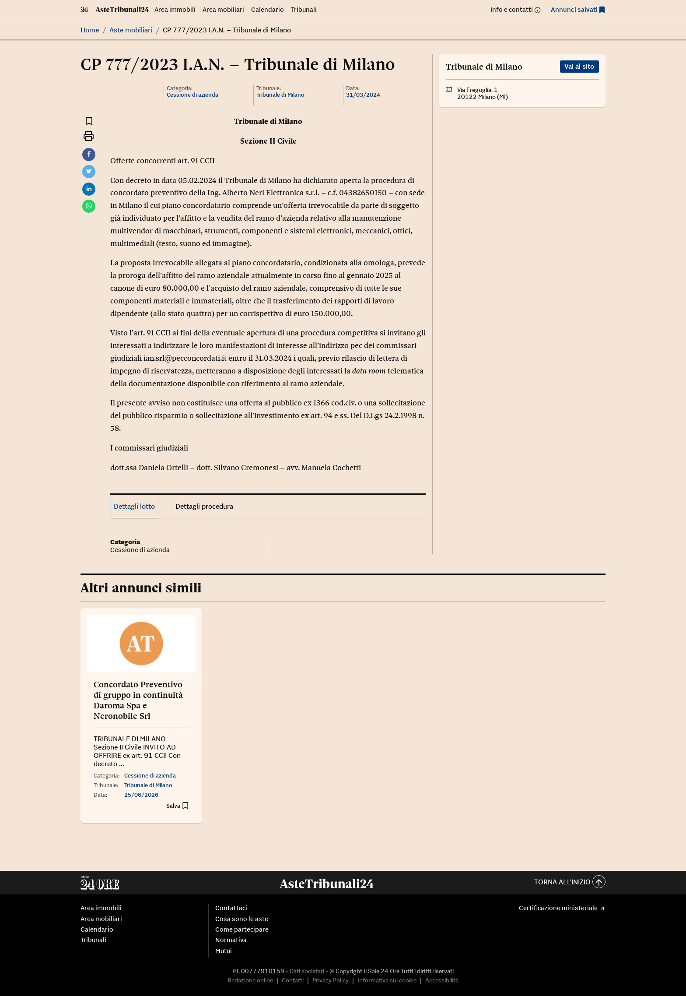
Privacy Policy (330, 980)
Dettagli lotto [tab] (134, 506)
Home (89, 29)
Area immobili (175, 9)
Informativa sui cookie (386, 980)
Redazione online (250, 980)
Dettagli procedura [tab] (204, 506)
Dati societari (307, 971)
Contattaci (231, 908)
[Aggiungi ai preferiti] (89, 120)
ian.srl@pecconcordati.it (185, 358)
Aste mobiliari (130, 29)
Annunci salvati (574, 9)
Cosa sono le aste (241, 919)
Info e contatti (511, 9)
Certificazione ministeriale (558, 908)
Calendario (267, 9)
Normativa (231, 940)
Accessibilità (441, 980)
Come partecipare (242, 929)
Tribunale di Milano (280, 95)
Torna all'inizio (570, 882)
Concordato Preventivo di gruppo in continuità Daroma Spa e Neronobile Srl (138, 700)
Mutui (223, 951)
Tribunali (304, 9)
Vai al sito (579, 66)
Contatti (293, 980)
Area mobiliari (223, 9)
